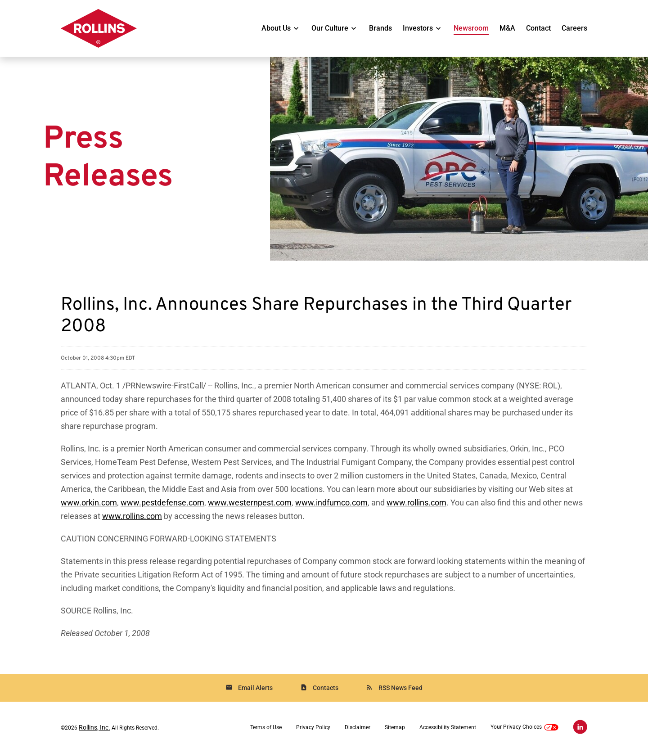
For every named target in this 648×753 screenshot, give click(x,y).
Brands (380, 28)
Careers (574, 28)
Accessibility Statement (447, 727)
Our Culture (329, 28)
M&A (507, 28)
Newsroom (471, 28)
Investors (418, 28)
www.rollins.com (416, 502)
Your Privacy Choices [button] (524, 727)
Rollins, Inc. (94, 727)
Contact (538, 28)
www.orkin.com (89, 502)
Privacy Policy (313, 727)
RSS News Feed (394, 687)
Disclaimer (357, 727)
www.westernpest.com (250, 502)
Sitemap (395, 727)
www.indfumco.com (331, 502)
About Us (276, 28)
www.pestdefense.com (162, 502)
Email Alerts (249, 687)
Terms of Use (266, 727)
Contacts (319, 687)
